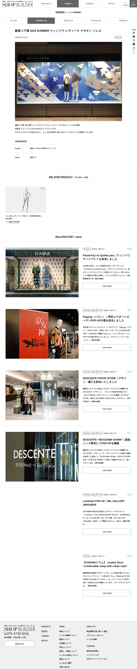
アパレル (118, 37)
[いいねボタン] (133, 51)
